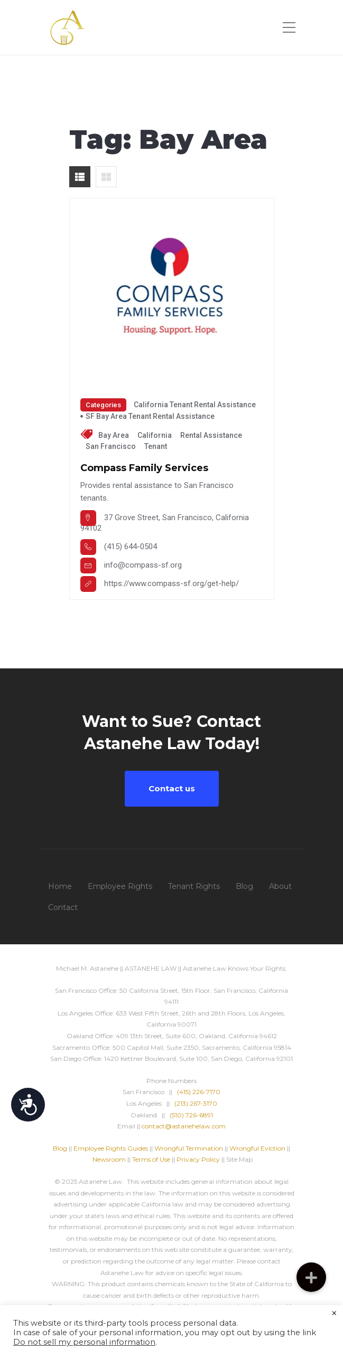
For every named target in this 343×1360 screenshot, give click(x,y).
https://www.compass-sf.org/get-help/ (171, 583)
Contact (63, 907)
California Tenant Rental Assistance (195, 404)
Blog (244, 886)
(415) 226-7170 (198, 1092)
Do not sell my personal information (84, 1342)
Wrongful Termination (189, 1148)
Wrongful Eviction (257, 1148)
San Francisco (111, 446)
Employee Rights (120, 886)
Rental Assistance (211, 435)
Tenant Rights (194, 886)
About (280, 886)
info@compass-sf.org (143, 565)
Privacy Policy (198, 1159)
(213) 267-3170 (195, 1103)
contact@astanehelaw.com (184, 1126)
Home (60, 886)
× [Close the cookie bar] (334, 1313)
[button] (311, 1277)
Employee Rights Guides (110, 1148)
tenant (155, 446)
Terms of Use (151, 1159)
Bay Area (113, 435)
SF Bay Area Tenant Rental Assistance (150, 416)
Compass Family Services (144, 468)
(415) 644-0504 (130, 546)
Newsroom (109, 1159)
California (154, 435)
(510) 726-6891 (191, 1115)
